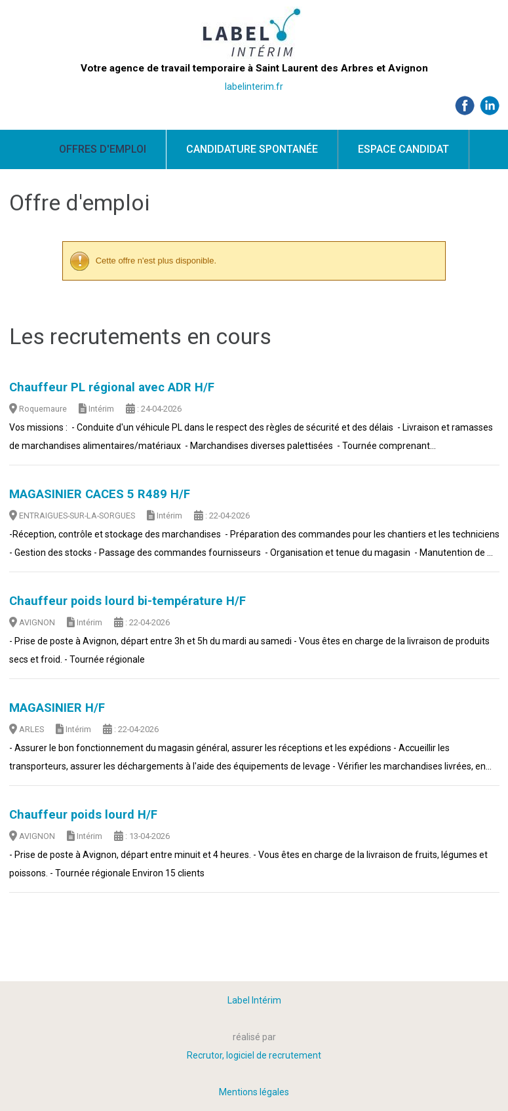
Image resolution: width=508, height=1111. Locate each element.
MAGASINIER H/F (57, 708)
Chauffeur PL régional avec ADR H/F (111, 387)
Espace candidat (403, 149)
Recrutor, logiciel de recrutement (254, 1055)
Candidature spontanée (252, 149)
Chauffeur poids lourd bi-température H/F (127, 601)
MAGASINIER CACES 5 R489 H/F (99, 494)
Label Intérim (254, 1000)
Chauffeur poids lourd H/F (83, 815)
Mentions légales (254, 1092)
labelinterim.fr (254, 86)
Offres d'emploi (102, 149)
